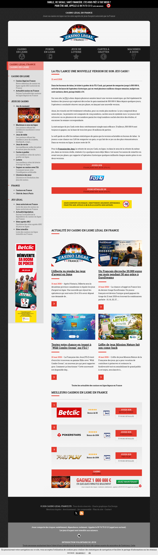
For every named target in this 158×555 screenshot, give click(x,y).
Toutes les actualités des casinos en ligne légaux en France (97, 385)
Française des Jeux (66, 149)
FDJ (66, 98)
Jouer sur (96, 166)
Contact (108, 509)
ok (89, 553)
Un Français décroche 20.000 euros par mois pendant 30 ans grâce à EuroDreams (120, 274)
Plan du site (98, 509)
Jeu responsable (84, 509)
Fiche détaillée (126, 416)
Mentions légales (53, 509)
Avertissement (69, 509)
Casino (96, 472)
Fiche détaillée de (96, 190)
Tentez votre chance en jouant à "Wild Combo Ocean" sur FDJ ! (71, 346)
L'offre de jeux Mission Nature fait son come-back (119, 346)
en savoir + (80, 553)
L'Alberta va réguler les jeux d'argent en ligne (68, 272)
